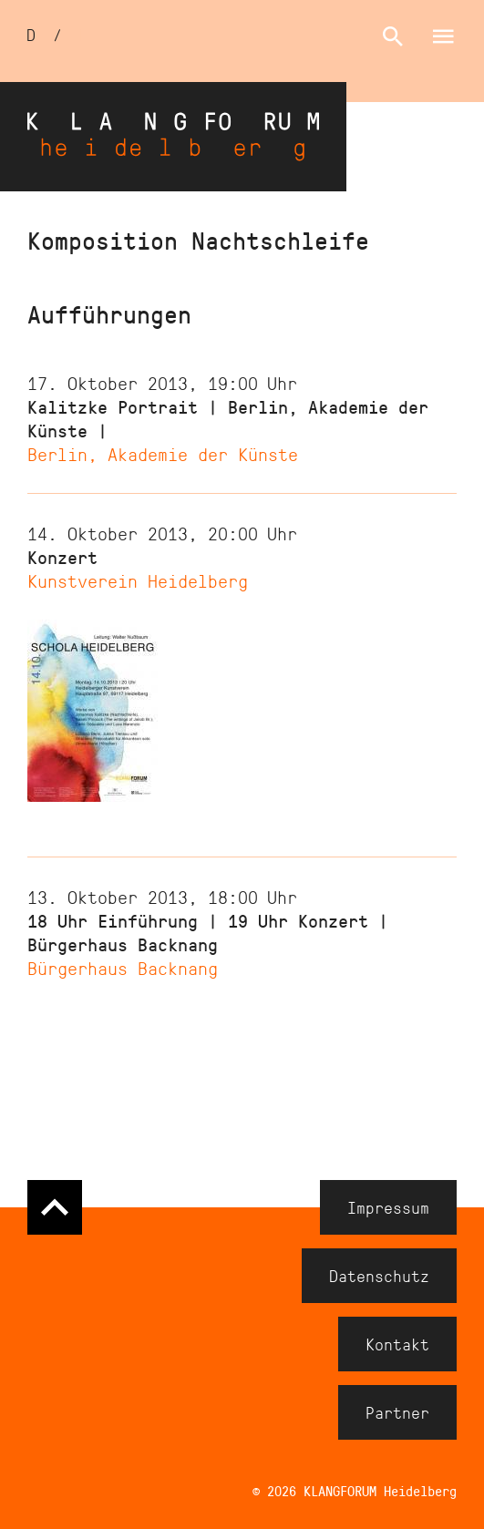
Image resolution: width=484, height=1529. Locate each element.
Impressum (388, 1207)
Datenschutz (379, 1276)
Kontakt (397, 1344)
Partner (397, 1412)
